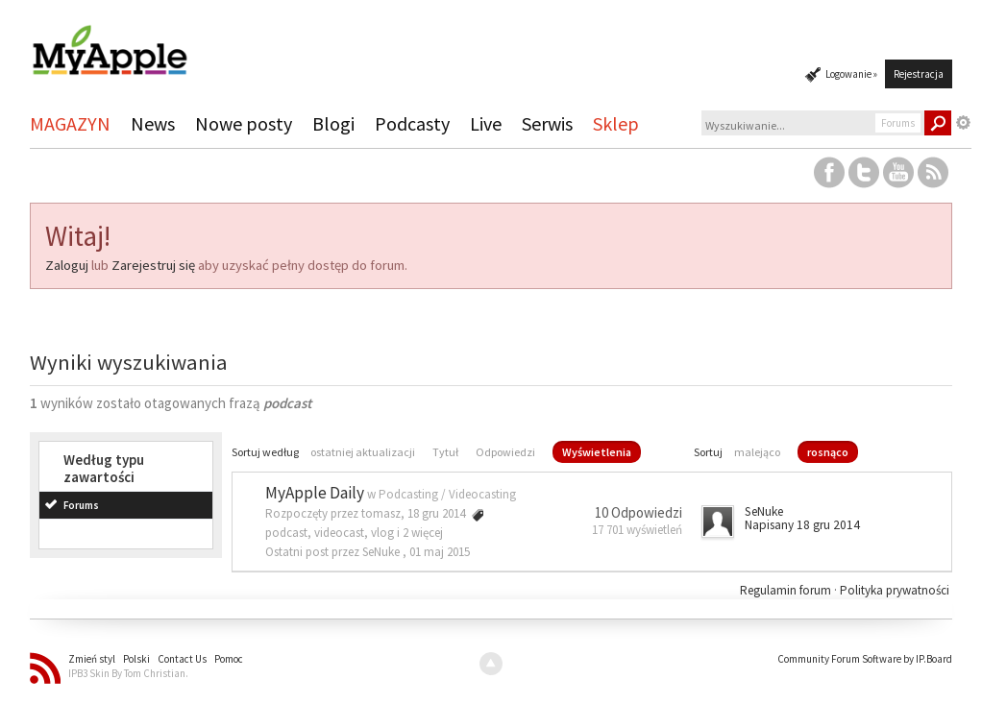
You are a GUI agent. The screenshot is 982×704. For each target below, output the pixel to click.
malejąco (757, 452)
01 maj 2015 (439, 552)
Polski (136, 659)
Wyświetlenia (596, 452)
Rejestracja (919, 74)
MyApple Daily (314, 492)
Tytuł (445, 452)
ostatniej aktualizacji (362, 452)
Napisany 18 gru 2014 (802, 525)
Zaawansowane (963, 123)
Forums (81, 505)
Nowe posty (243, 123)
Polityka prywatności (894, 590)
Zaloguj (66, 265)
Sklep (616, 123)
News (153, 123)
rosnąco (827, 452)
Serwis (547, 123)
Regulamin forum (787, 590)
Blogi (333, 123)
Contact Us (182, 659)
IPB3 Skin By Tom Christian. (128, 673)
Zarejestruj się (153, 265)
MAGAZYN (70, 123)
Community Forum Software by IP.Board (864, 659)
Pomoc (228, 659)
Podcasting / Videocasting (447, 494)
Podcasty (412, 123)
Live (486, 123)
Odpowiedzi (505, 452)
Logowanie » (851, 74)
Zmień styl (91, 659)
